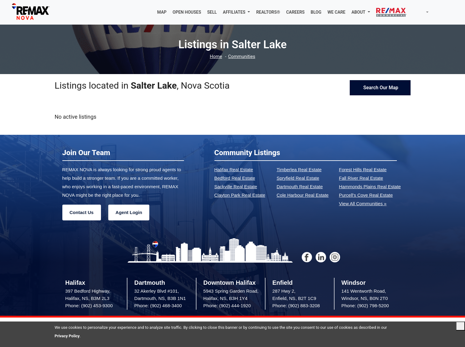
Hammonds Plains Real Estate (370, 186)
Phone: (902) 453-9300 (89, 305)
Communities (241, 56)
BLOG (316, 12)
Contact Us (82, 212)
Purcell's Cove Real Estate (366, 195)
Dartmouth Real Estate (300, 186)
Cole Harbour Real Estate (303, 195)
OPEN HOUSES (187, 12)
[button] (236, 12)
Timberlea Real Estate (299, 169)
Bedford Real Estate (234, 178)
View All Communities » (363, 203)
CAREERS (295, 12)
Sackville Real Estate (235, 186)
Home (216, 56)
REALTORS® (268, 12)
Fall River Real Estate (361, 178)
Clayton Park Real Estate (239, 195)
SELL (212, 12)
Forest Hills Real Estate (363, 169)
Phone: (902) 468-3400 (158, 305)
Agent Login (129, 212)
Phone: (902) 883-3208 (296, 305)
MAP (162, 12)
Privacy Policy (67, 336)
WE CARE (336, 12)
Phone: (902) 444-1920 (227, 305)
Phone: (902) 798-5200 (365, 305)
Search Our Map (380, 87)
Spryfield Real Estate (298, 178)
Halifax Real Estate (233, 169)
